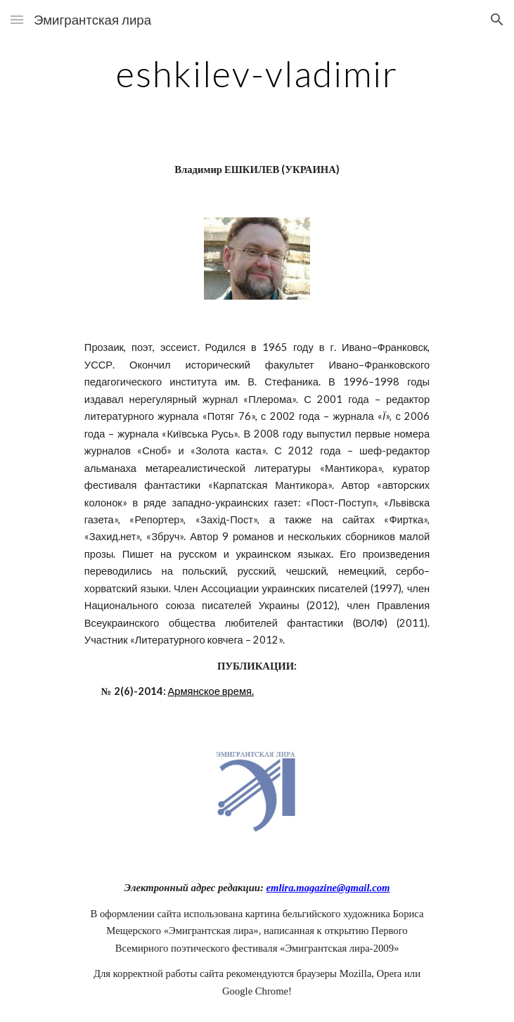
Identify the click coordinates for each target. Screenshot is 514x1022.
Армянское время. (211, 691)
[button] (17, 19)
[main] (257, 74)
